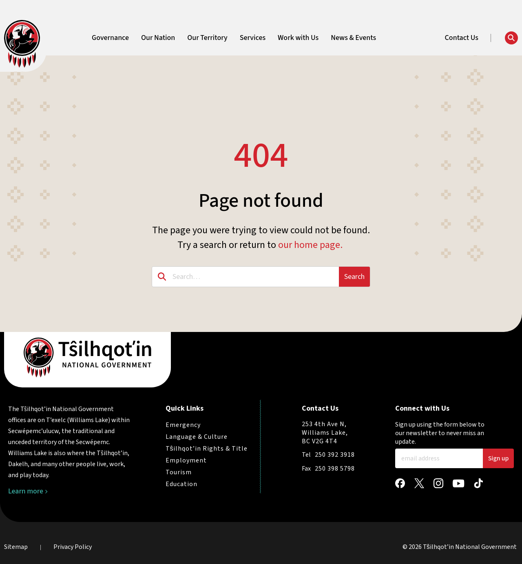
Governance (110, 38)
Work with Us (298, 38)
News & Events (353, 38)
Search (354, 277)
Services (252, 38)
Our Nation (158, 38)
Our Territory (207, 38)
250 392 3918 (335, 454)
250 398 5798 (335, 468)
